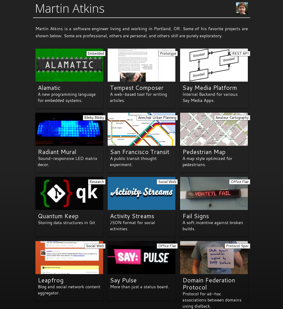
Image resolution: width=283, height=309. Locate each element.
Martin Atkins (70, 8)
